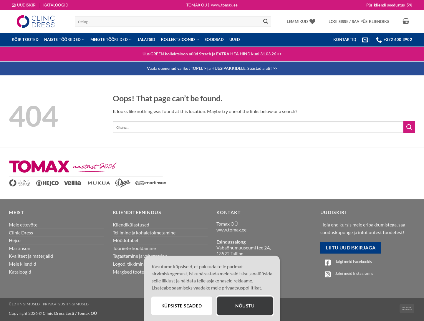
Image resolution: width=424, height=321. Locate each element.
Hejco (15, 240)
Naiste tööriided (64, 39)
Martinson (19, 248)
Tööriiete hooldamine (134, 248)
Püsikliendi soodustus (389, 5)
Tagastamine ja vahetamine (140, 256)
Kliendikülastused (131, 224)
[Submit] (266, 21)
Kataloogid (56, 5)
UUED (234, 39)
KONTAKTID (344, 39)
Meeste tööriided (111, 39)
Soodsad (214, 39)
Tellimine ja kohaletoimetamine (144, 232)
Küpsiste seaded (182, 305)
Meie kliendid (22, 264)
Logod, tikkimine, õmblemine (141, 264)
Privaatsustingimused (66, 304)
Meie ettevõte (23, 224)
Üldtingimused (24, 304)
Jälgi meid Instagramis (354, 273)
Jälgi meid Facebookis (353, 261)
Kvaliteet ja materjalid (31, 256)
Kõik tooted (25, 39)
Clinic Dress (21, 232)
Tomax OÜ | (212, 5)
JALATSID (146, 39)
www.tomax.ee (231, 229)
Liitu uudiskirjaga (350, 247)
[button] (24, 5)
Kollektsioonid (180, 39)
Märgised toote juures (135, 271)
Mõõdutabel (125, 240)
